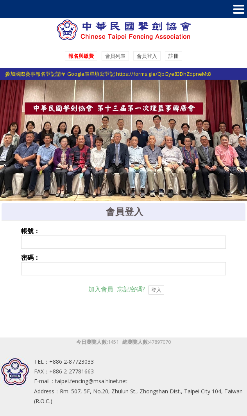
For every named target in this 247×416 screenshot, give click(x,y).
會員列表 (115, 55)
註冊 (173, 55)
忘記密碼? (131, 289)
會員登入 (147, 55)
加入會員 (100, 289)
